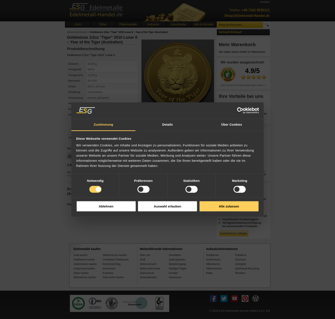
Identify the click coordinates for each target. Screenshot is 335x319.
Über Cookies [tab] (231, 124)
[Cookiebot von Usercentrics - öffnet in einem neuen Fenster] (240, 110)
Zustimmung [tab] (103, 124)
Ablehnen (106, 206)
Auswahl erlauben (167, 206)
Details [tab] (167, 124)
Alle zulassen (229, 206)
